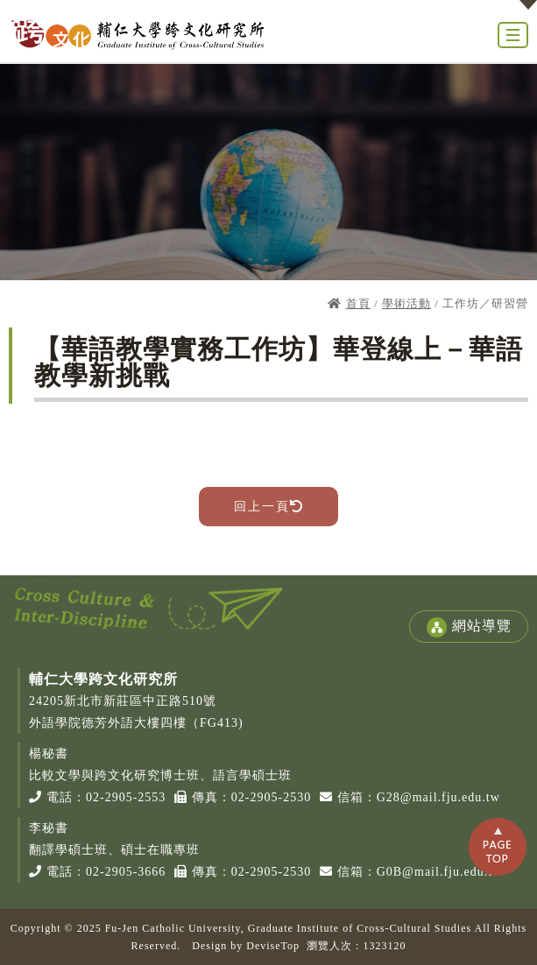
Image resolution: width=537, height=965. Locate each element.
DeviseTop (273, 946)
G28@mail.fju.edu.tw (438, 797)
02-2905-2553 (126, 797)
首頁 (358, 303)
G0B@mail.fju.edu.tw (440, 871)
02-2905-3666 (126, 871)
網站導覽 (469, 627)
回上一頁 (268, 506)
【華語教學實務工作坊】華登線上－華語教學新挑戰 (278, 362)
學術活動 (406, 303)
